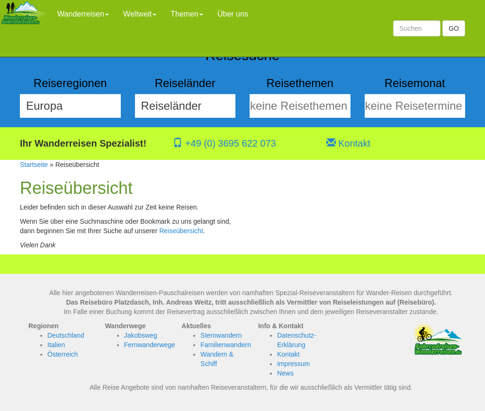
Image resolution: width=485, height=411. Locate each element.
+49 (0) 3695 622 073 (224, 143)
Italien (56, 345)
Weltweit (139, 14)
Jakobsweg (140, 335)
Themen (187, 14)
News (285, 373)
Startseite (34, 164)
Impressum (293, 363)
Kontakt (348, 143)
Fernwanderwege (149, 345)
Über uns (232, 14)
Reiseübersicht (181, 231)
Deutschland (65, 335)
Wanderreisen (83, 14)
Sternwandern (221, 335)
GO (454, 28)
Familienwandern (225, 345)
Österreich (62, 354)
